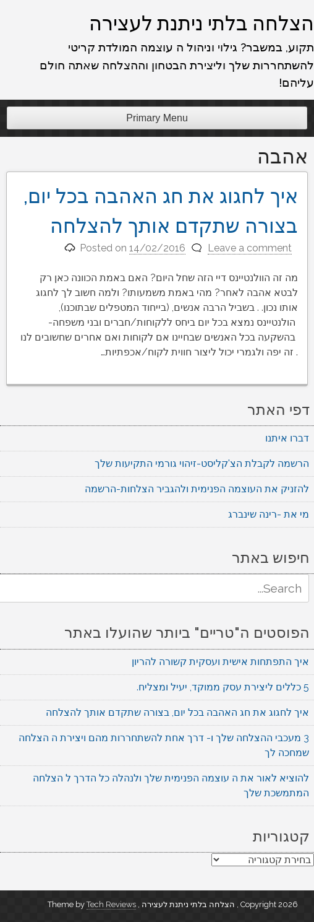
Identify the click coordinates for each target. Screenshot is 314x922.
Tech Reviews (111, 904)
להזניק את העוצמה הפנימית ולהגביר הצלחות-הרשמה (197, 489)
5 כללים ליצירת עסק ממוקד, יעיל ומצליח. (223, 687)
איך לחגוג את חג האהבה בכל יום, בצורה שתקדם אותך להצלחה (177, 712)
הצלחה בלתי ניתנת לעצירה (201, 23)
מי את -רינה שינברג (268, 514)
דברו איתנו (287, 438)
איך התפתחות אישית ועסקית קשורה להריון (220, 662)
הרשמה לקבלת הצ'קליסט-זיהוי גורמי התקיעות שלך (202, 463)
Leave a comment (250, 248)
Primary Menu (157, 118)
